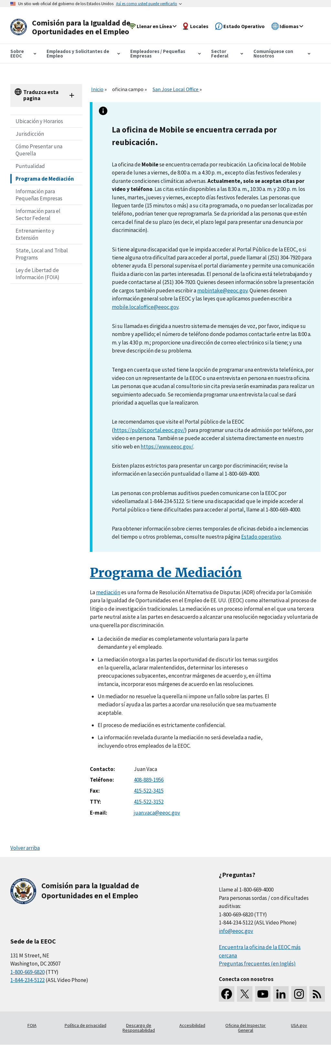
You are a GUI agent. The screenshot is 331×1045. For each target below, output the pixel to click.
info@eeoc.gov (236, 930)
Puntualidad (30, 166)
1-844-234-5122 (27, 980)
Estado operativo (261, 536)
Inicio (97, 89)
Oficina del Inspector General (245, 1027)
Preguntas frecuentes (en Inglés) (257, 963)
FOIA (32, 1025)
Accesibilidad (192, 1025)
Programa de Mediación (45, 178)
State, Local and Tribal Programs (42, 254)
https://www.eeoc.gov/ (167, 446)
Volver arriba (25, 847)
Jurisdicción (30, 133)
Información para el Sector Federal (38, 214)
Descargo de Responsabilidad (139, 1027)
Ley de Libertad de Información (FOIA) (37, 274)
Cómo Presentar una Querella (39, 150)
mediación (108, 592)
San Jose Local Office (176, 89)
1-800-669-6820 (27, 972)
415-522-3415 (149, 790)
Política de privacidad (85, 1025)
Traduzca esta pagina (41, 95)
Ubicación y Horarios (39, 121)
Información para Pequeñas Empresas (39, 195)
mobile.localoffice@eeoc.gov (145, 307)
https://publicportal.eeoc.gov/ (149, 430)
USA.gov (299, 1025)
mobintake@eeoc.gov (222, 290)
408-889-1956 (149, 779)
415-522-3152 (149, 801)
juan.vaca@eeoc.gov (157, 812)
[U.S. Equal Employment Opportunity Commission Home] (72, 27)
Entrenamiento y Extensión (35, 234)
